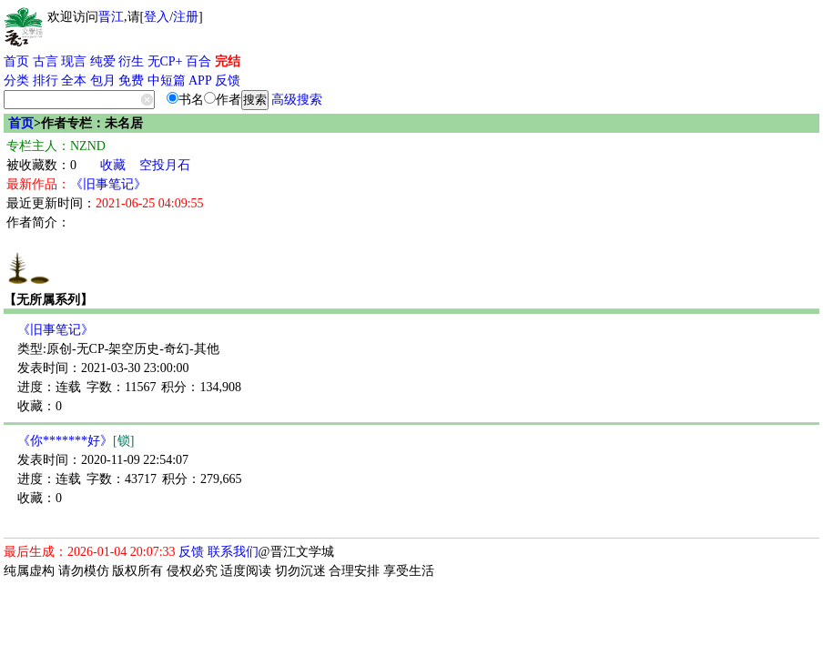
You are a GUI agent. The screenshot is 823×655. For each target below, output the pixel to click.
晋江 (111, 17)
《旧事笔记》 (108, 184)
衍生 (131, 61)
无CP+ (165, 61)
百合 (198, 61)
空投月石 (164, 165)
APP (200, 80)
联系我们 (233, 552)
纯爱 (103, 61)
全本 (73, 80)
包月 (103, 80)
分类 (16, 80)
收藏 (113, 165)
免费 (131, 80)
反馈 (227, 80)
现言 (73, 61)
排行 (45, 80)
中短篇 (166, 80)
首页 (16, 61)
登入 (156, 17)
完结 (227, 61)
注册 (185, 17)
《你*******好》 (75, 441)
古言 (45, 61)
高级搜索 (296, 99)
